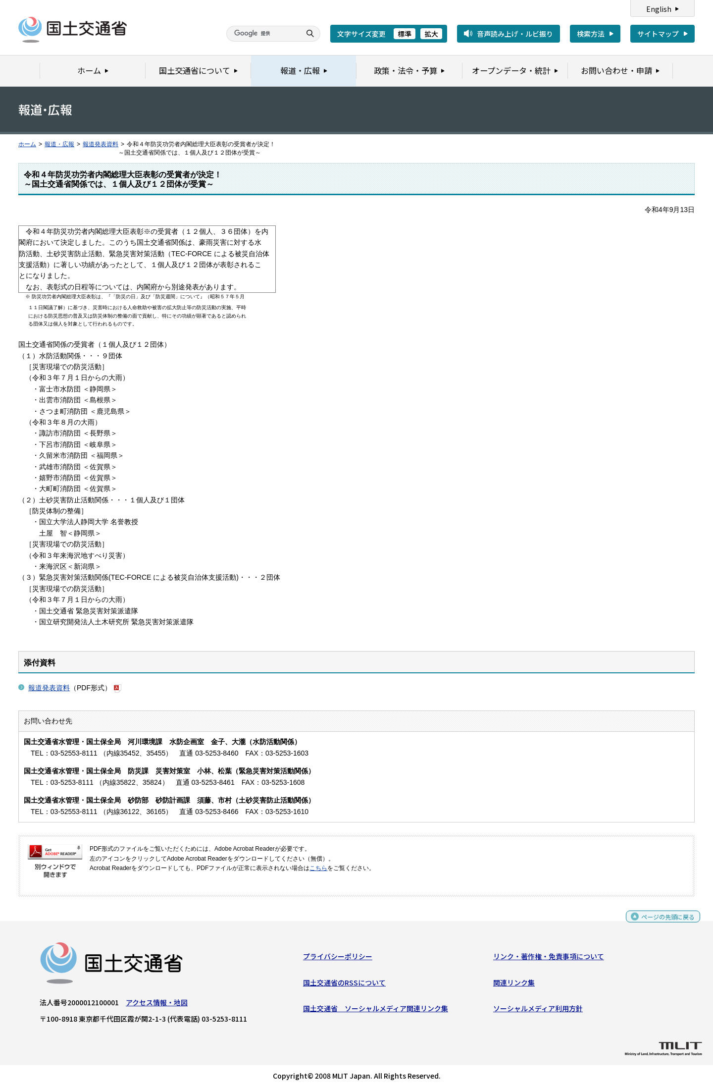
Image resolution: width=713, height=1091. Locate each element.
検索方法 (591, 34)
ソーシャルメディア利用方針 (538, 1011)
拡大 (431, 34)
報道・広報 (59, 144)
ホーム (27, 144)
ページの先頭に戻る (664, 923)
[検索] (262, 33)
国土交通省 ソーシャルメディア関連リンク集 (375, 1011)
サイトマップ (658, 34)
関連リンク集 (514, 985)
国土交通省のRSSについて (344, 985)
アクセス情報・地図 (157, 1005)
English (658, 9)
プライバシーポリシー (337, 959)
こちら (318, 868)
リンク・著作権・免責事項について (548, 959)
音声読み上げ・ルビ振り (515, 34)
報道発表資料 (100, 144)
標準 (404, 34)
